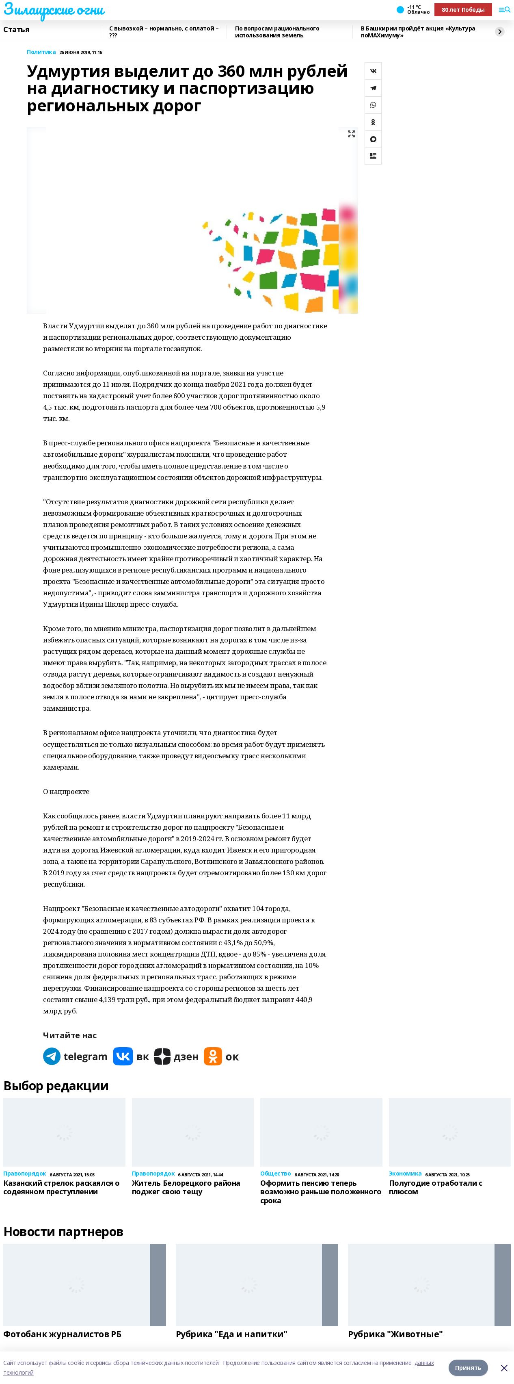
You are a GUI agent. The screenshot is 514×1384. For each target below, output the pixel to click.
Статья (16, 29)
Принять (468, 1367)
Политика (41, 52)
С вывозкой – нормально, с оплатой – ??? (163, 32)
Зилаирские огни (53, 8)
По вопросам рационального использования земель (277, 32)
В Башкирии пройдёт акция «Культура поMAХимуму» (418, 32)
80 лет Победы (463, 9)
